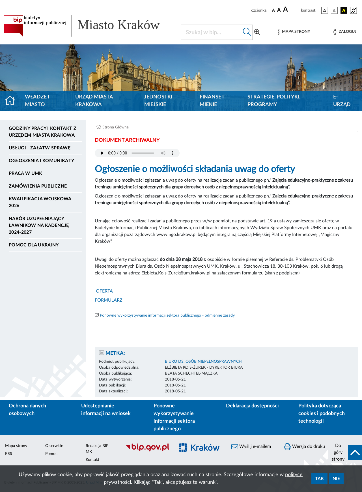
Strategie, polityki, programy (273, 100)
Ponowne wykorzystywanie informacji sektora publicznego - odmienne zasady (167, 315)
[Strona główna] (12, 101)
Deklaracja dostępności (252, 406)
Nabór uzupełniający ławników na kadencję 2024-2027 (39, 225)
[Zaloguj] (344, 32)
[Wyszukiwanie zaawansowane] (257, 32)
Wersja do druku (304, 446)
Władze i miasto (37, 100)
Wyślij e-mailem (251, 446)
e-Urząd (342, 100)
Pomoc (51, 454)
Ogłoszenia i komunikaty (41, 160)
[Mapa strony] (293, 32)
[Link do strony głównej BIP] (89, 25)
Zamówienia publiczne (38, 186)
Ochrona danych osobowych (27, 409)
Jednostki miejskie (158, 100)
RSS (8, 454)
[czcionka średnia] (279, 10)
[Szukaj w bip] (247, 32)
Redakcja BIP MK (97, 449)
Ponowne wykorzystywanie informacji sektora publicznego (174, 417)
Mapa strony (16, 446)
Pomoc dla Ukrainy (34, 245)
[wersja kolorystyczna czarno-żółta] (344, 10)
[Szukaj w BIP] (211, 32)
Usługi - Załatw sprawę (39, 148)
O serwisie (54, 446)
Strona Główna (115, 127)
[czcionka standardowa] (273, 10)
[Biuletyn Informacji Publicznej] (147, 450)
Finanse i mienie (212, 100)
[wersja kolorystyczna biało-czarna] (334, 10)
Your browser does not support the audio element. (137, 153)
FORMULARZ (108, 300)
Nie (336, 478)
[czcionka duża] (291, 10)
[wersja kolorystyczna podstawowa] (324, 10)
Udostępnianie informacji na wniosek (106, 409)
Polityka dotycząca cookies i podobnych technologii (321, 413)
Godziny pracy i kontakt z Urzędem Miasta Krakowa (42, 131)
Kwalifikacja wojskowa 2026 (40, 202)
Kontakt (92, 460)
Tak (319, 478)
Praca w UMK (25, 173)
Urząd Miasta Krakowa (94, 100)
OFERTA (104, 291)
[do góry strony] (345, 452)
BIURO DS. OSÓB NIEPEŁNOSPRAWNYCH (203, 362)
